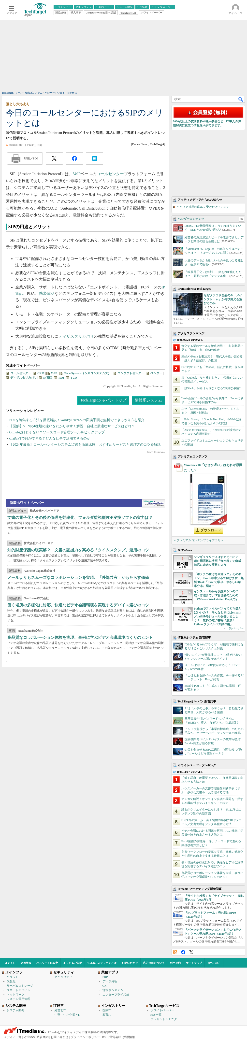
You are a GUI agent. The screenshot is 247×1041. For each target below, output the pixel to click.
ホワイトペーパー (162, 1010)
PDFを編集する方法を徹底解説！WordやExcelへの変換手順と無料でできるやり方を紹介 (77, 420)
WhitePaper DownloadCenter (153, 503)
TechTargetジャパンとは (101, 962)
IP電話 (47, 377)
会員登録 (25, 962)
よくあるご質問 (72, 962)
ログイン (9, 962)
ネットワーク (15, 994)
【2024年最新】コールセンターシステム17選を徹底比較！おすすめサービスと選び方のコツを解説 (85, 444)
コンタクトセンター (130, 373)
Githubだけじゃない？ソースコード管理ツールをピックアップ (57, 432)
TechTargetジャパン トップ (103, 400)
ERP (105, 977)
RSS (175, 952)
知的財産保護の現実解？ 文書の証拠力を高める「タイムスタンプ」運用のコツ (78, 550)
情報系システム (148, 400)
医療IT (106, 1010)
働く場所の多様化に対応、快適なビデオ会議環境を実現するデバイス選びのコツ (78, 605)
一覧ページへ (235, 628)
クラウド (12, 977)
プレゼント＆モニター (165, 1019)
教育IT (106, 1014)
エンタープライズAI (115, 994)
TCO (74, 377)
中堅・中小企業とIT (68, 1014)
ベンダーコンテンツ (191, 219)
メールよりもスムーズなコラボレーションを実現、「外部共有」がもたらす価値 (78, 577)
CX (104, 985)
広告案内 (43, 1037)
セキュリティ (63, 977)
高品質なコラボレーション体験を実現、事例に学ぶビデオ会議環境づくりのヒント (80, 637)
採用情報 (129, 1037)
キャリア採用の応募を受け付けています (203, 207)
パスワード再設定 (47, 962)
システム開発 (15, 1010)
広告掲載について (154, 962)
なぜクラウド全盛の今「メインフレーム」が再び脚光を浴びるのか (223, 299)
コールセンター (110, 174)
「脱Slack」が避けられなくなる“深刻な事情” (211, 388)
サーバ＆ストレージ (20, 985)
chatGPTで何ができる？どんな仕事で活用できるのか (49, 438)
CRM (40, 373)
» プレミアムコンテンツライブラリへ (199, 540)
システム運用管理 (18, 999)
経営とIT (60, 1010)
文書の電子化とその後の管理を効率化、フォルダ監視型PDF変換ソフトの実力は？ (80, 517)
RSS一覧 (155, 1014)
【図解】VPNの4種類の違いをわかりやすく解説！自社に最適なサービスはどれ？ (72, 426)
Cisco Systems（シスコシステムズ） (87, 373)
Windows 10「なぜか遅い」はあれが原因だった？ (213, 467)
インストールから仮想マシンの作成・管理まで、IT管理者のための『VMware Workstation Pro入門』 (216, 595)
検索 (241, 99)
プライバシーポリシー (85, 1037)
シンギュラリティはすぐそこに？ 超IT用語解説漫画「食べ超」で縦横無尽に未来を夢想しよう (217, 561)
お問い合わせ (130, 962)
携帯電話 (47, 293)
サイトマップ (194, 962)
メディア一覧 (12, 1037)
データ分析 (109, 981)
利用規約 (175, 962)
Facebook (183, 952)
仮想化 (11, 981)
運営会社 (115, 1037)
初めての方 (214, 962)
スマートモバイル (18, 990)
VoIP (77, 174)
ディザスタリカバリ (76, 336)
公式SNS (29, 1037)
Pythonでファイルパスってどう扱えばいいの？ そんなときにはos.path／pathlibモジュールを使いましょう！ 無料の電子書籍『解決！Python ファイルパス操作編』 (217, 616)
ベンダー (156, 373)
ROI (61, 377)
